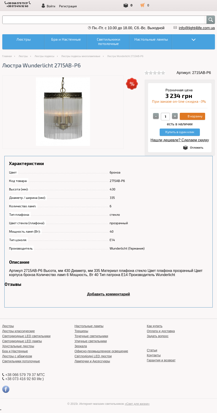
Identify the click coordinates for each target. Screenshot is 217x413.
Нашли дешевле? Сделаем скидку (180, 140)
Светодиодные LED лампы (22, 341)
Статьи (152, 350)
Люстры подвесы (44, 56)
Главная (7, 56)
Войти (51, 6)
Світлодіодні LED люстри (93, 356)
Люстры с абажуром (17, 356)
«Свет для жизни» (137, 403)
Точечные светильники (91, 336)
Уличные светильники (90, 341)
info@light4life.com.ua (197, 28)
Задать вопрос (158, 336)
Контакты (154, 355)
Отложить (197, 147)
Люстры (23, 56)
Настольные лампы (88, 326)
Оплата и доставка (161, 331)
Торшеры (81, 331)
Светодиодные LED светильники (26, 336)
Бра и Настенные (15, 351)
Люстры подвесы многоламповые (80, 56)
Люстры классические (18, 331)
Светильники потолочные (21, 361)
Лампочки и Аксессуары (92, 361)
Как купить (154, 326)
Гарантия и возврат (161, 360)
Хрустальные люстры (18, 346)
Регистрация (68, 6)
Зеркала (80, 346)
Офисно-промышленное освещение (101, 351)
